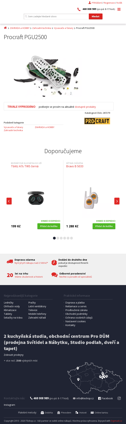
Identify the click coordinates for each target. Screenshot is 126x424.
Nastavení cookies (75, 321)
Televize (32, 310)
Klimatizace (10, 310)
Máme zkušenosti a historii (29, 276)
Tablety (8, 313)
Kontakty (70, 325)
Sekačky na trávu (13, 317)
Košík (119, 2)
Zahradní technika (41, 28)
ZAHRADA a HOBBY (19, 28)
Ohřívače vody (12, 306)
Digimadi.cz (116, 420)
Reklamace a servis (76, 306)
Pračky (32, 302)
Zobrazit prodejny (13, 354)
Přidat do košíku (48, 226)
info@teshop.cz (83, 398)
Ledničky (8, 302)
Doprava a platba (75, 302)
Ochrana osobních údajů (79, 317)
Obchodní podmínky (76, 313)
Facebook (105, 398)
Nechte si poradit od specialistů (75, 276)
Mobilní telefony (37, 313)
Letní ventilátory (37, 306)
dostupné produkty (85, 106)
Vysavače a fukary (63, 28)
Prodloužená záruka (76, 310)
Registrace (109, 2)
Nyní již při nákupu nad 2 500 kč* (31, 262)
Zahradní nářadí (37, 317)
